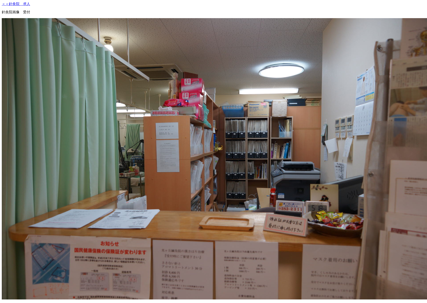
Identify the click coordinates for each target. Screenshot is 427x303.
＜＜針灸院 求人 (16, 4)
